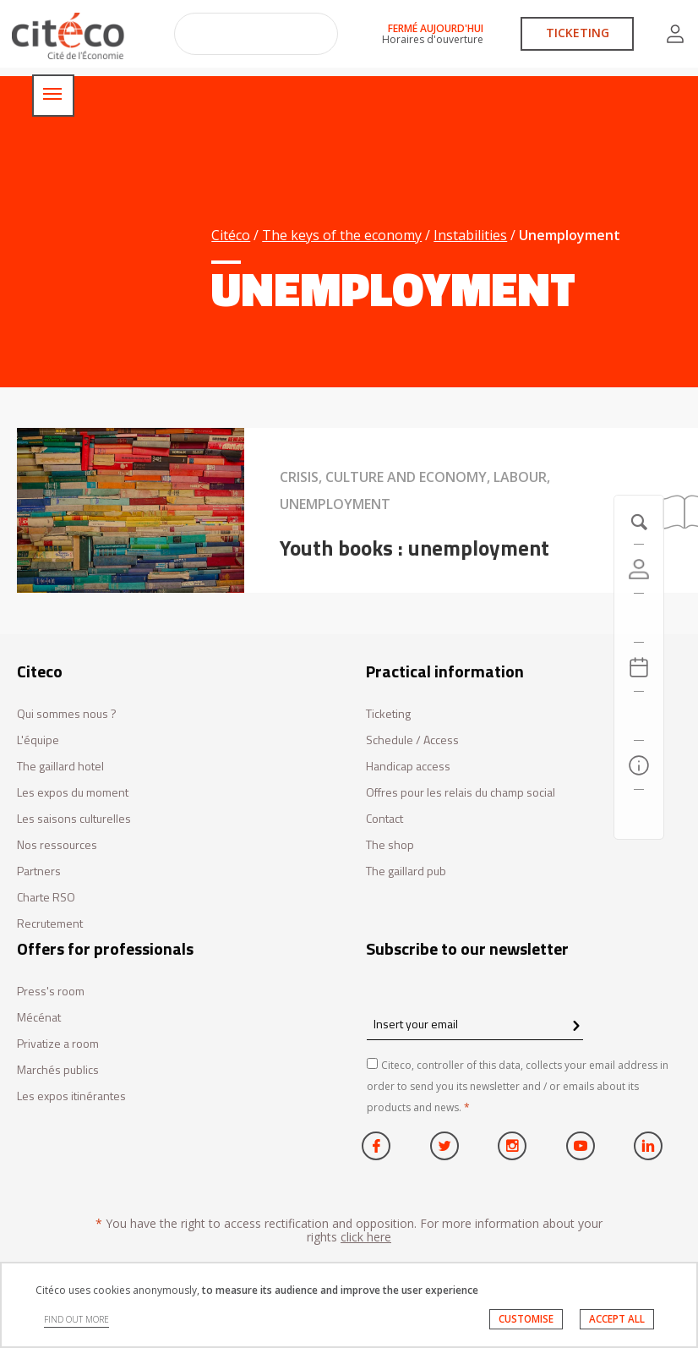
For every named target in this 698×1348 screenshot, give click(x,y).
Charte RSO (46, 898)
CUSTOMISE (526, 1318)
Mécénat (39, 1018)
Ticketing (388, 714)
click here (366, 1237)
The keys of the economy (342, 235)
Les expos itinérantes (71, 1096)
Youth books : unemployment (414, 548)
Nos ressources (57, 845)
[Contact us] (638, 814)
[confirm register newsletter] (576, 1026)
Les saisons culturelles (74, 819)
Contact (384, 819)
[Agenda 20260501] (638, 667)
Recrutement (50, 924)
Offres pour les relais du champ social (460, 793)
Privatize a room (58, 1044)
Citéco (230, 235)
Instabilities (470, 235)
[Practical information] (638, 765)
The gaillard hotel (60, 767)
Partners (39, 871)
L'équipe (38, 740)
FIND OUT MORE (76, 1319)
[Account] (638, 569)
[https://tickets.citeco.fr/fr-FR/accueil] (638, 618)
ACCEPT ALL (617, 1318)
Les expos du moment (72, 793)
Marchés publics (58, 1070)
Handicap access (408, 767)
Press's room (51, 992)
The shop (390, 845)
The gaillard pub (406, 871)
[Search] (638, 716)
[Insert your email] (475, 1023)
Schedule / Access (412, 740)
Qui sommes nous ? (67, 714)
